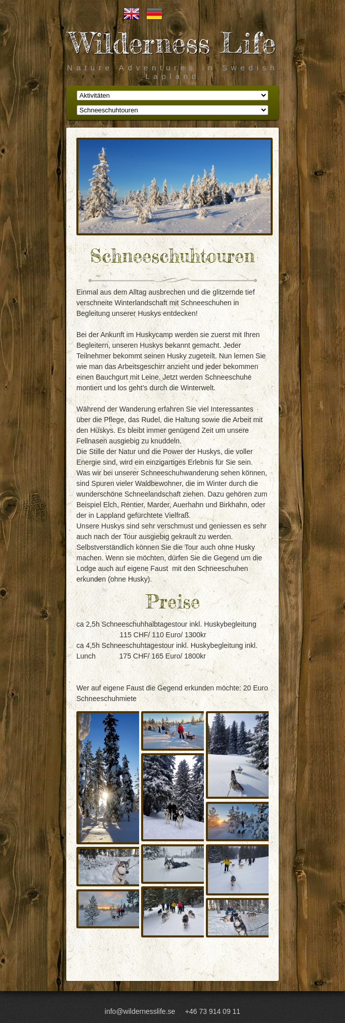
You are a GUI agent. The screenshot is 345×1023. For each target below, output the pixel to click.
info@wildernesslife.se (140, 1011)
